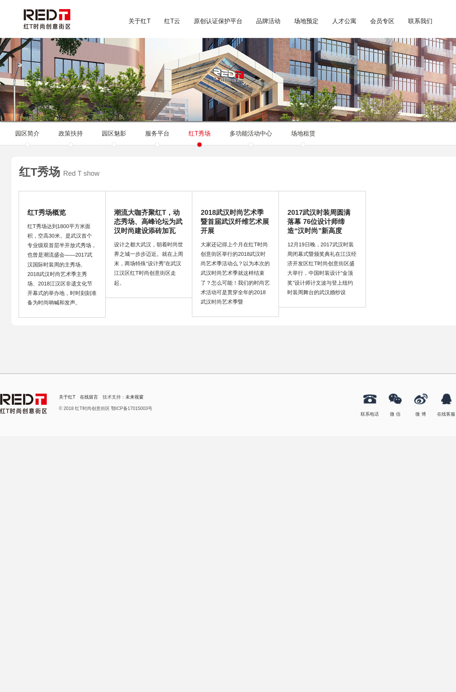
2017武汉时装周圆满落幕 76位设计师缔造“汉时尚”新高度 (318, 222)
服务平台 (157, 137)
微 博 (420, 414)
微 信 (395, 414)
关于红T (139, 21)
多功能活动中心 (251, 137)
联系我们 (420, 21)
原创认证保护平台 (218, 21)
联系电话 (370, 414)
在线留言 (89, 397)
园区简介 (27, 137)
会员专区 (382, 21)
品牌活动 (268, 21)
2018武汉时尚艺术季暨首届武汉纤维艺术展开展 (235, 222)
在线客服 (446, 414)
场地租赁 (303, 137)
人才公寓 (344, 21)
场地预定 (306, 21)
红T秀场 (199, 137)
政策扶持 (71, 137)
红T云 (172, 21)
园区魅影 (114, 137)
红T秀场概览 (46, 212)
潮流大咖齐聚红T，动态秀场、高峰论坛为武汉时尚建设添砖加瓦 (148, 222)
